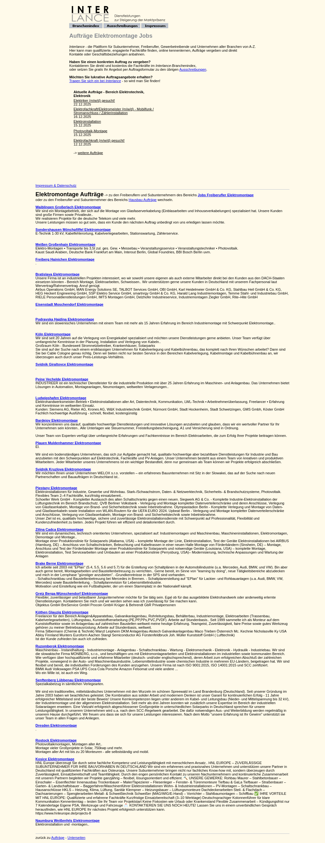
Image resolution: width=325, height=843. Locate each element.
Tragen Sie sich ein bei (95, 81)
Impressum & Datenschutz (56, 185)
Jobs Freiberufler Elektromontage (226, 195)
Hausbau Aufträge (142, 200)
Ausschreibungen (192, 69)
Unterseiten (76, 838)
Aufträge (57, 838)
